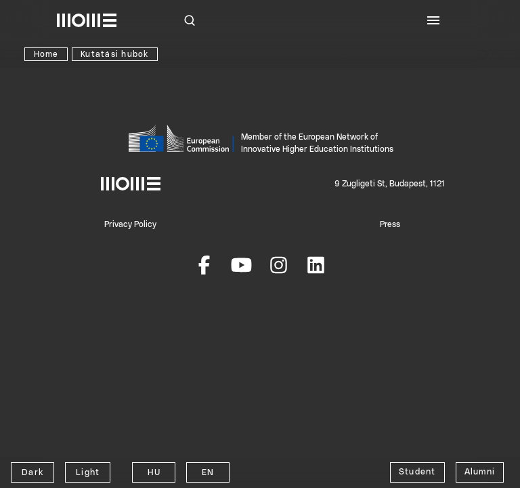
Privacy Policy (130, 224)
